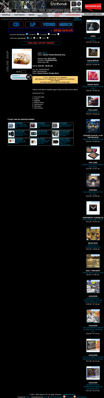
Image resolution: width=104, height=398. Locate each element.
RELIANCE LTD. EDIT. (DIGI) (93, 30)
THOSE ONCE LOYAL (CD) (93, 264)
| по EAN (53, 34)
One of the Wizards (56, 397)
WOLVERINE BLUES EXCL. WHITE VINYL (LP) (43, 125)
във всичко (21, 34)
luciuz (28, 397)
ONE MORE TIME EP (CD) (93, 211)
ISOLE (44, 53)
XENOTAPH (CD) (93, 104)
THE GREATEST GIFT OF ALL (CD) (93, 184)
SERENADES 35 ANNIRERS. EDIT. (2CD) (20, 141)
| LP (37, 38)
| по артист (32, 34)
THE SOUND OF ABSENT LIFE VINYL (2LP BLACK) (21, 133)
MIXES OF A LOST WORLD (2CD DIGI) (93, 157)
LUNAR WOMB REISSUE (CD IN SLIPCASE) (65, 133)
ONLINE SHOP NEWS (41, 42)
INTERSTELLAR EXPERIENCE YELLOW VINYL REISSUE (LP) (93, 291)
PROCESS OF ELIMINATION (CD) (93, 237)
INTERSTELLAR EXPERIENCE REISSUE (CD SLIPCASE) (92, 378)
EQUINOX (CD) (93, 55)
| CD (30, 38)
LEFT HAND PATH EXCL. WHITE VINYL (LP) (21, 125)
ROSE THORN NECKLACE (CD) (92, 79)
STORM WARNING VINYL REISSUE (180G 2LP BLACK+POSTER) (65, 142)
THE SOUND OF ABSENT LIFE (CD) (43, 133)
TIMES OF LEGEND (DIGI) (93, 129)
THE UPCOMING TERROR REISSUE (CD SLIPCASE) (93, 349)
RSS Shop (68, 397)
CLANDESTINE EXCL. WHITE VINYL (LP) (66, 125)
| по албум (43, 34)
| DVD (44, 38)
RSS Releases (80, 397)
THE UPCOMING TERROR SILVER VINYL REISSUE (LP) (93, 321)
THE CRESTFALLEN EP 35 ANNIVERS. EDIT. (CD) (43, 141)
